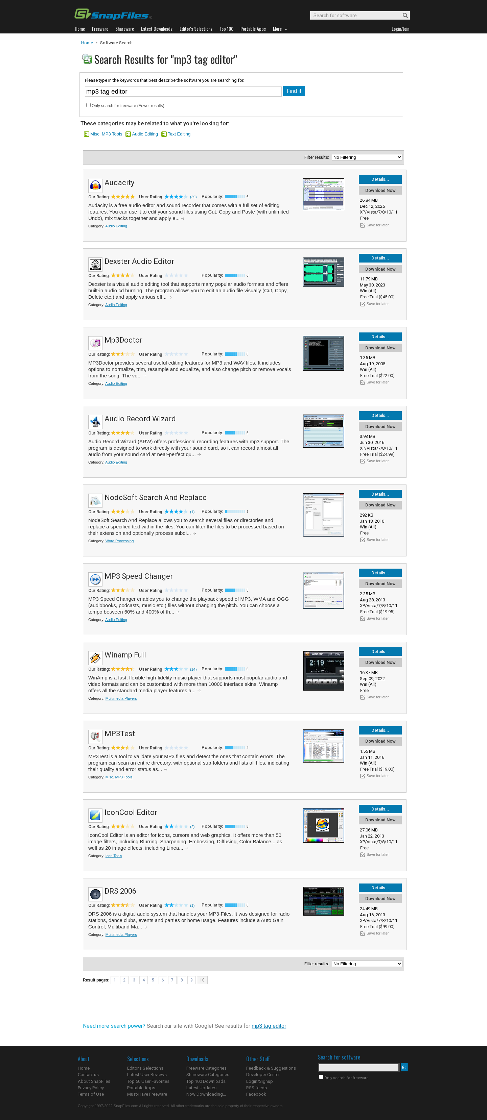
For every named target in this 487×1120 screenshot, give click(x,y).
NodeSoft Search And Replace (156, 497)
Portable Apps (141, 1087)
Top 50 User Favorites (148, 1081)
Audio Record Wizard (140, 419)
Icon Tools (114, 856)
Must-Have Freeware (147, 1094)
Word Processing (120, 541)
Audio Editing (145, 133)
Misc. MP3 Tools (106, 133)
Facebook (256, 1094)
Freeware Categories (206, 1068)
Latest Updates (201, 1087)
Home (87, 42)
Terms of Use (91, 1094)
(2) (192, 827)
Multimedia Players (121, 698)
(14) (193, 669)
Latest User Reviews (147, 1074)
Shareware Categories (207, 1074)
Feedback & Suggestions (271, 1068)
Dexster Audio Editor (139, 261)
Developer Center (263, 1074)
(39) (193, 197)
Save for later (378, 225)
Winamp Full (125, 655)
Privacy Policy (91, 1087)
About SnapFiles (94, 1081)
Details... (380, 179)
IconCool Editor (131, 812)
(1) (192, 512)
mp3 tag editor (269, 1026)
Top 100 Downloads (206, 1081)
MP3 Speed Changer (139, 576)
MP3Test (120, 733)
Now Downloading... (206, 1094)
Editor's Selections (145, 1068)
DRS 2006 (120, 891)
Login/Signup (259, 1081)
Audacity (119, 182)
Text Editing (179, 133)
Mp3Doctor (123, 340)
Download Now (380, 190)
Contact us (88, 1074)
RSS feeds (256, 1087)
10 (202, 980)
